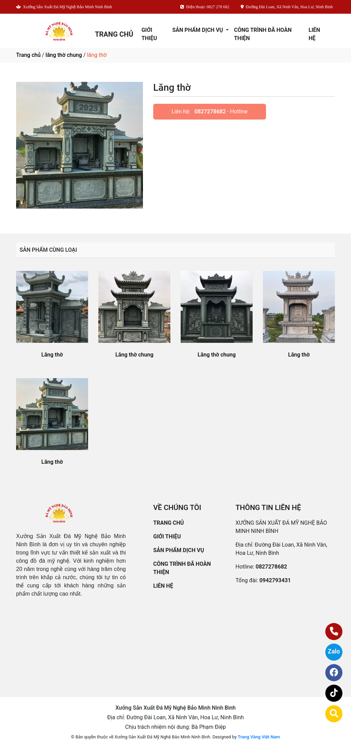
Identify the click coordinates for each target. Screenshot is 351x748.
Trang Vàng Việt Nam (259, 736)
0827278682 (210, 111)
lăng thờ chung (64, 55)
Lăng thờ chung (134, 354)
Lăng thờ (52, 354)
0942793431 (275, 580)
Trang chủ (28, 55)
